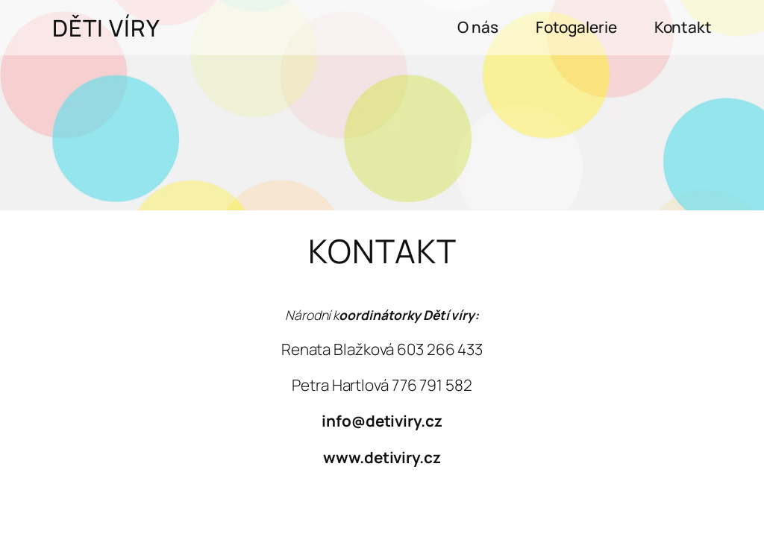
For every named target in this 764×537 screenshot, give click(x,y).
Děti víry (106, 27)
